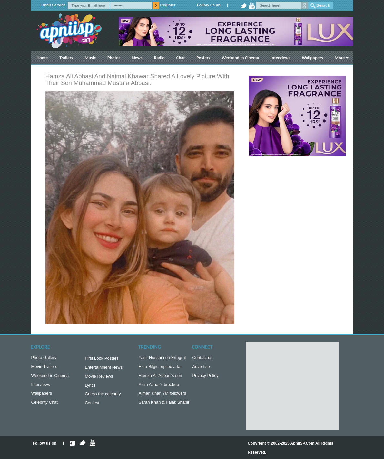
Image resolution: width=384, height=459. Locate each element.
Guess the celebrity (103, 397)
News (137, 58)
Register (168, 5)
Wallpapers (312, 58)
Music (90, 58)
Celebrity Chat (44, 406)
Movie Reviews (99, 378)
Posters (203, 58)
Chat (180, 58)
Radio (159, 58)
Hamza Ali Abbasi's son (160, 377)
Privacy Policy (205, 377)
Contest (92, 406)
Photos (113, 58)
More (340, 58)
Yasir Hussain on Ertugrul (162, 358)
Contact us (202, 358)
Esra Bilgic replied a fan (161, 367)
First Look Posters (102, 358)
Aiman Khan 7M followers (162, 396)
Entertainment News (104, 368)
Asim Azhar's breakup (159, 387)
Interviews (280, 58)
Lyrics (90, 387)
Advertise (201, 367)
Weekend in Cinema (240, 58)
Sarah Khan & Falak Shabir (164, 406)
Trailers (66, 58)
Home (42, 58)
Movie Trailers (44, 367)
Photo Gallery (44, 358)
